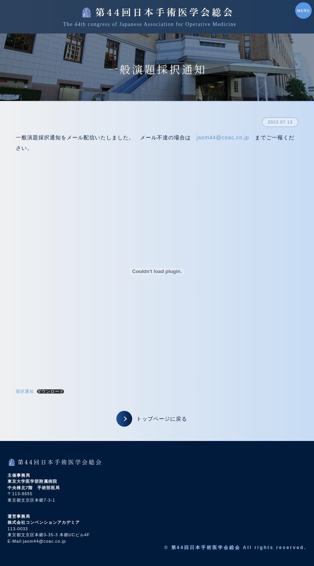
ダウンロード (50, 391)
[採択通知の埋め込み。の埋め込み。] (157, 271)
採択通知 (25, 391)
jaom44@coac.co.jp (223, 137)
